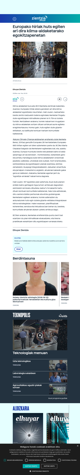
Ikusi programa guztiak (57, 398)
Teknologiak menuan (30, 353)
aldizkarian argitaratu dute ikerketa (39, 139)
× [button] (77, 446)
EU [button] (22, 99)
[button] (14, 19)
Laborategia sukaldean (24, 373)
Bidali (18, 249)
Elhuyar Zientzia (19, 89)
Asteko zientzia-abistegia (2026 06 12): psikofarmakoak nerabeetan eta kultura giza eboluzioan (34, 299)
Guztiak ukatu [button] (49, 466)
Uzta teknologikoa (22, 361)
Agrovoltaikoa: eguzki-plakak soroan (27, 386)
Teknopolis (21, 315)
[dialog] (40, 459)
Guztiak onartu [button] (31, 466)
